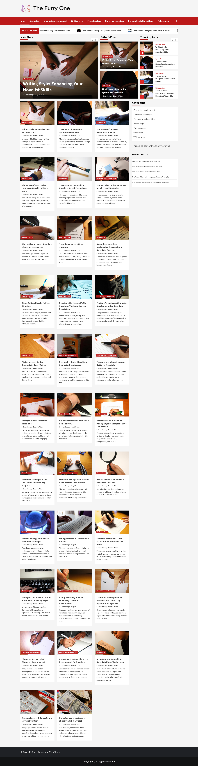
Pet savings (163, 21)
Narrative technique (114, 21)
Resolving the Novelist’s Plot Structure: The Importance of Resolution (73, 306)
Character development (55, 21)
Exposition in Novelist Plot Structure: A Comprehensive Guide (110, 541)
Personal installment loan (141, 21)
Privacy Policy (28, 752)
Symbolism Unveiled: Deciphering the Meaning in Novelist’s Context (109, 247)
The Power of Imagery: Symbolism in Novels (159, 30)
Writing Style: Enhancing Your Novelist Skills (59, 30)
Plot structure (94, 21)
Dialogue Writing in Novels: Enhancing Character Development (72, 600)
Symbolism (34, 21)
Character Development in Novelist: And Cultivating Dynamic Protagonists (109, 600)
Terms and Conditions (49, 752)
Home (23, 21)
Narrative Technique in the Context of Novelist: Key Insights (34, 482)
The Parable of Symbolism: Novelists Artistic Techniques (150, 182)
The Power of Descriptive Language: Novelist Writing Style (165, 93)
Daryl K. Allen (39, 95)
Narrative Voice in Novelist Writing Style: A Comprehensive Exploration (112, 423)
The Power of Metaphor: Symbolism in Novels (110, 30)
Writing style (77, 21)
